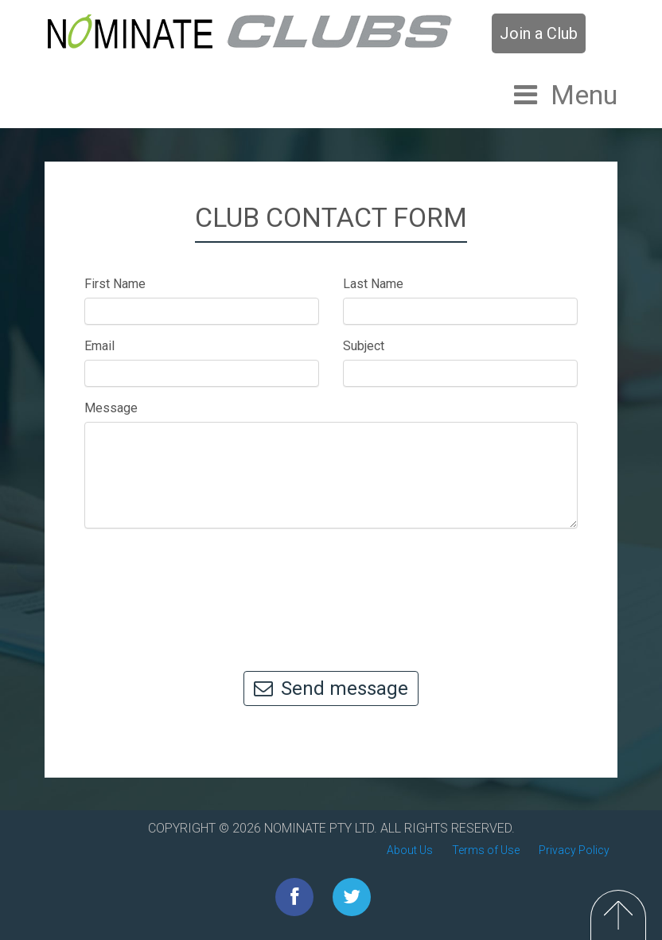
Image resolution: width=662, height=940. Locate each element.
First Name (115, 283)
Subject (363, 345)
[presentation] (331, 592)
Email (99, 345)
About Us (410, 850)
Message (111, 407)
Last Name (373, 283)
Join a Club (539, 33)
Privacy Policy (574, 850)
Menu (584, 95)
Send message (331, 688)
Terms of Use (486, 850)
